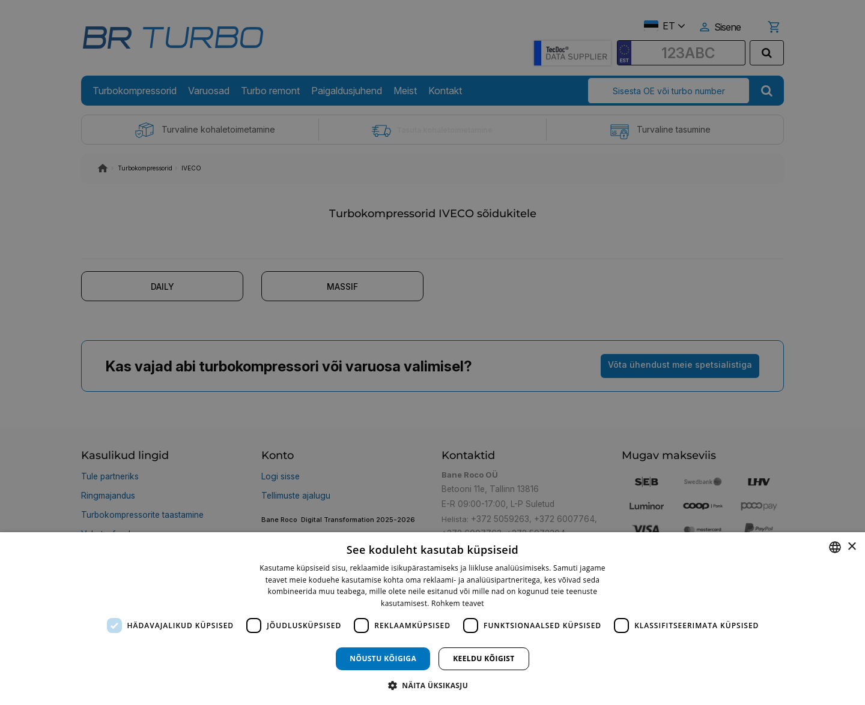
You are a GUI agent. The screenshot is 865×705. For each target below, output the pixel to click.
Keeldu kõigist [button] (484, 658)
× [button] (851, 546)
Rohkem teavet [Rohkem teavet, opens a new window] (457, 603)
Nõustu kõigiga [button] (383, 658)
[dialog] (432, 618)
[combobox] (835, 547)
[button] (432, 685)
